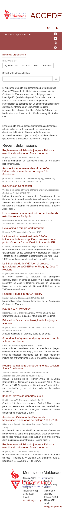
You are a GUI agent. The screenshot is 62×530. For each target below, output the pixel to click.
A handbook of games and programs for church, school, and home (30, 340)
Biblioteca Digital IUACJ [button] (17, 34)
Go (56, 79)
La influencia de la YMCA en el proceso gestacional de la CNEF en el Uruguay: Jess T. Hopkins (30, 266)
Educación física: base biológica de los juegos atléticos (29, 322)
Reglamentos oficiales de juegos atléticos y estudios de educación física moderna (28, 152)
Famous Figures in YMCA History (22, 293)
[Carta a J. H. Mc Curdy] (16, 308)
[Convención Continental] (17, 185)
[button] (48, 27)
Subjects (47, 65)
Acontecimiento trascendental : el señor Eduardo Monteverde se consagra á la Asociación (26, 171)
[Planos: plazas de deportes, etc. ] (22, 396)
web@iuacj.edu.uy (32, 500)
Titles (36, 65)
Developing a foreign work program (23, 228)
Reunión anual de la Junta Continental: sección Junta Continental (30, 367)
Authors (26, 65)
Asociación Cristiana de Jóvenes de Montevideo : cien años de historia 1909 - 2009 (30, 419)
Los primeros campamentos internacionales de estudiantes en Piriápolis (30, 215)
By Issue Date (11, 65)
